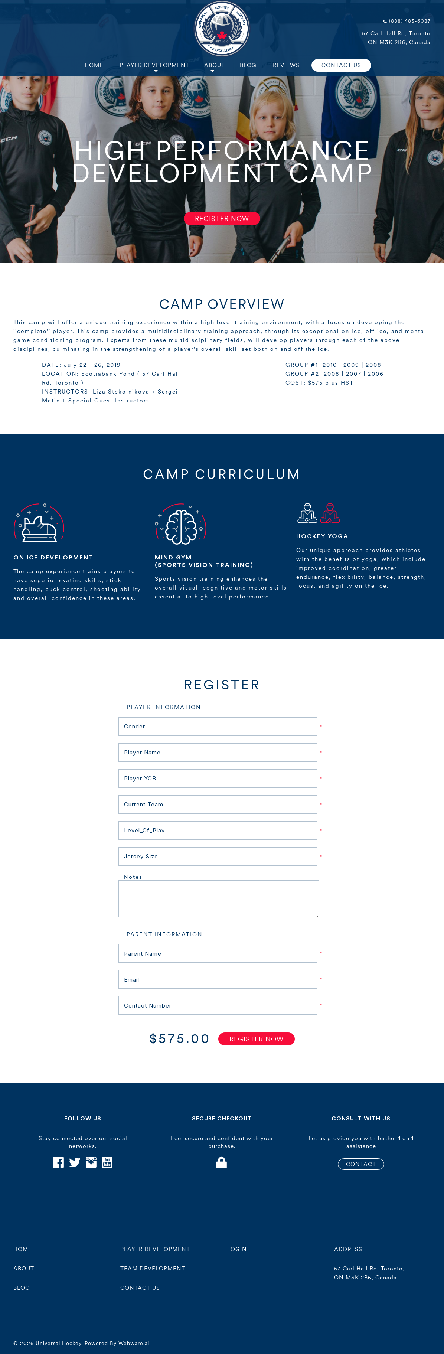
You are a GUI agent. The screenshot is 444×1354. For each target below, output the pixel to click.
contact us (140, 1287)
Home (94, 65)
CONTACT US (341, 65)
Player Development (154, 65)
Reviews (286, 65)
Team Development (152, 1268)
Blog (248, 65)
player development (155, 1249)
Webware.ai (133, 1343)
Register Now (222, 218)
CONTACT (361, 1164)
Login (237, 1249)
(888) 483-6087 (410, 20)
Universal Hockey (58, 1343)
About (214, 65)
